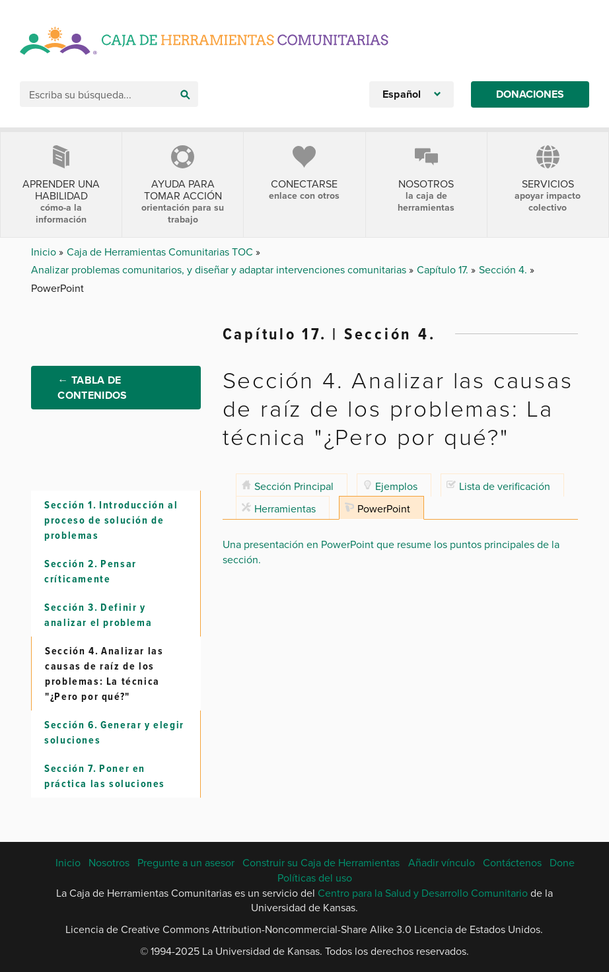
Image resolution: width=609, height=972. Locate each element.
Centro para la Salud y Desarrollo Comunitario (423, 892)
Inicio (45, 251)
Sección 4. (504, 269)
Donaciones (530, 94)
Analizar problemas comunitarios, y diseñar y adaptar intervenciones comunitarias (220, 269)
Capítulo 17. (444, 269)
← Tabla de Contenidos (92, 387)
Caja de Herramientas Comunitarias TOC (161, 251)
